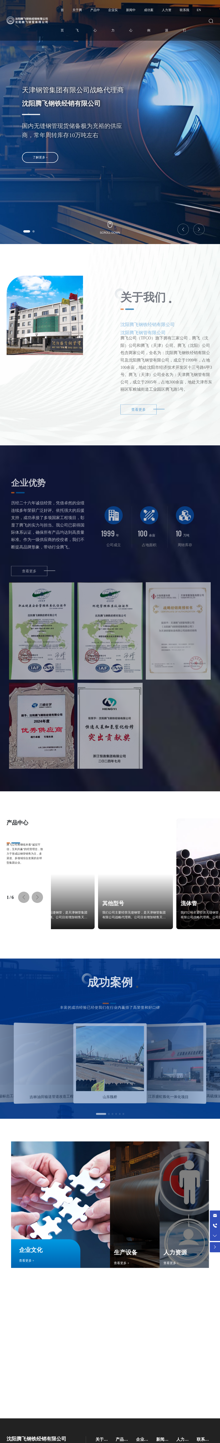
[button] (26, 231)
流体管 (142, 903)
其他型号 (66, 903)
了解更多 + (40, 166)
